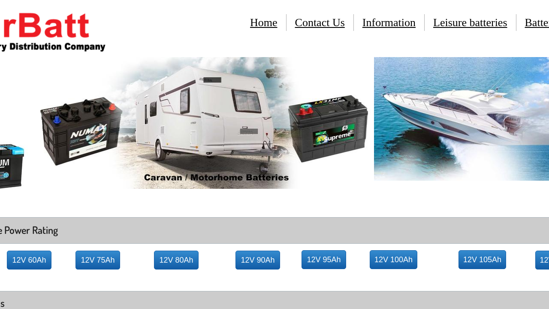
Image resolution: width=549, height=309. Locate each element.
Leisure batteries (470, 22)
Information (389, 22)
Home (264, 22)
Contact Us (320, 22)
